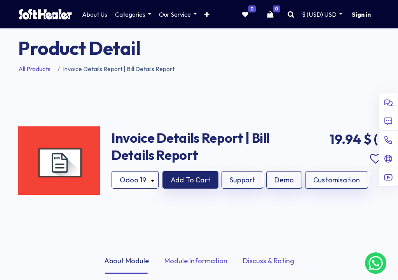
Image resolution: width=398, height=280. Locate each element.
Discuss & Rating (268, 260)
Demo (284, 179)
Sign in (361, 14)
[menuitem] (94, 14)
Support (242, 179)
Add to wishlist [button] (375, 159)
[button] (206, 14)
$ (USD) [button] (320, 14)
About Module (126, 260)
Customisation (336, 179)
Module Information (195, 260)
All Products (34, 69)
